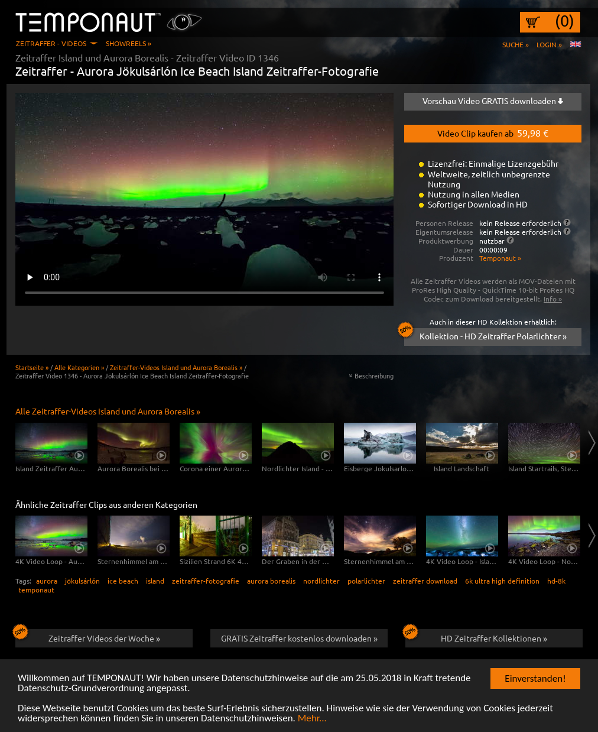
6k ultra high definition (502, 580)
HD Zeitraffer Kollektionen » (476, 636)
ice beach (123, 580)
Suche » (515, 44)
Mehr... (312, 718)
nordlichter (321, 580)
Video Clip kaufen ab (492, 132)
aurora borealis (271, 580)
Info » (553, 298)
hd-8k (556, 580)
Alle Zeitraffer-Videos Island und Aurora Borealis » (107, 411)
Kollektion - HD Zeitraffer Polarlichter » (485, 334)
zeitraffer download (425, 580)
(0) (564, 20)
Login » (549, 44)
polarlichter (366, 580)
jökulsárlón (82, 580)
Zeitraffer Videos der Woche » (87, 636)
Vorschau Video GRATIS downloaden (492, 100)
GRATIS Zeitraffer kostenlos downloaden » (299, 638)
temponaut (36, 589)
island (155, 580)
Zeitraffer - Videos (51, 43)
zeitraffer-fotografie (205, 580)
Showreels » (128, 43)
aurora (46, 580)
